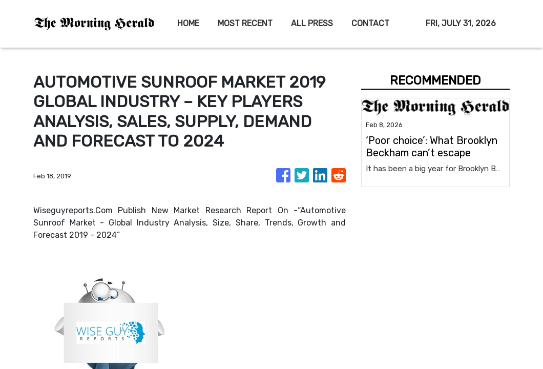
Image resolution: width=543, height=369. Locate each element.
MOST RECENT (245, 23)
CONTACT (370, 23)
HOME (188, 23)
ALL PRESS (312, 23)
